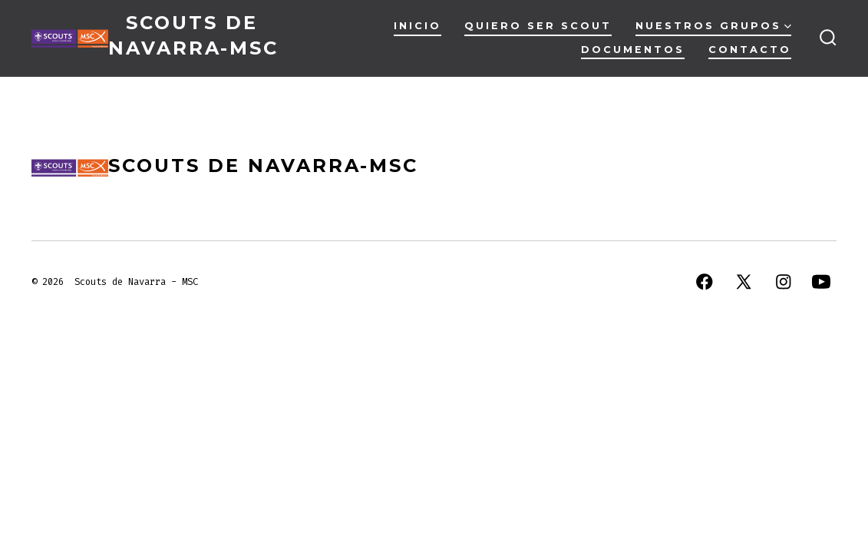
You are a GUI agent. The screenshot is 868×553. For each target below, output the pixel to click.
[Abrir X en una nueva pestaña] (743, 282)
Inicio (417, 25)
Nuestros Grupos (713, 25)
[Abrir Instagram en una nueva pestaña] (783, 282)
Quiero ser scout (538, 25)
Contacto (749, 49)
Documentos (633, 49)
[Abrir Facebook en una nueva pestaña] (704, 282)
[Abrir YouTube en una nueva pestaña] (821, 282)
